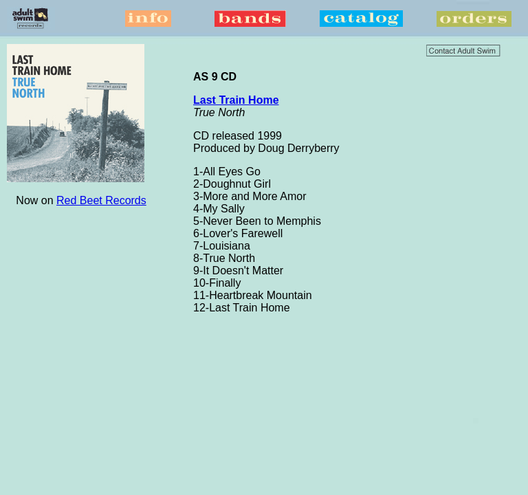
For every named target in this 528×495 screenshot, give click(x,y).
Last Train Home (235, 100)
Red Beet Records (101, 200)
